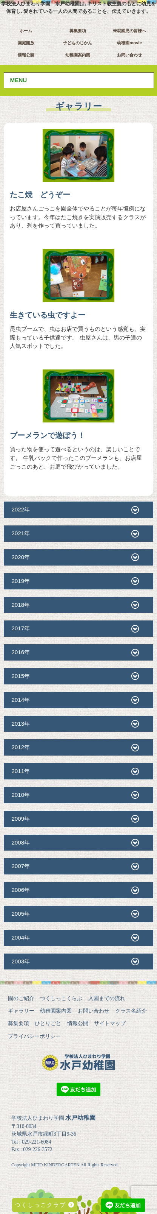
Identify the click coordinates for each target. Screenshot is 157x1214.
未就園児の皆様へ (129, 30)
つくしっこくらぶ (61, 998)
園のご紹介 (21, 998)
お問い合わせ (129, 55)
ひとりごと (48, 1023)
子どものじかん (77, 43)
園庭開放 (26, 43)
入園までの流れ (106, 998)
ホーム (26, 30)
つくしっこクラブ (45, 1205)
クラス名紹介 (131, 1011)
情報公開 (26, 55)
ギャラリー (21, 1011)
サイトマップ (110, 1023)
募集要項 (77, 30)
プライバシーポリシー (34, 1036)
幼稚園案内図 (77, 55)
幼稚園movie (129, 43)
